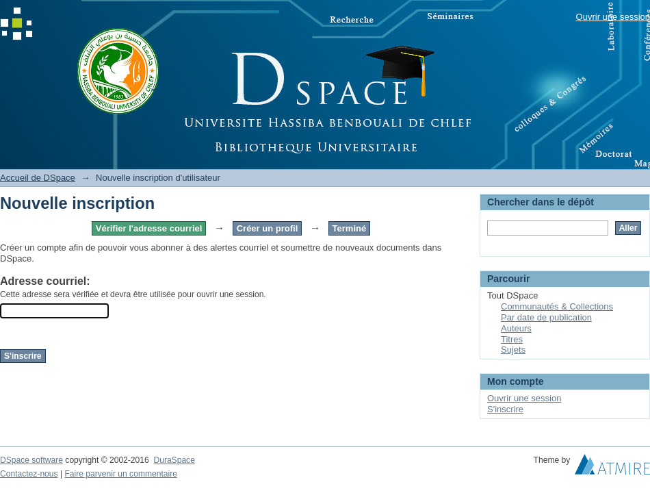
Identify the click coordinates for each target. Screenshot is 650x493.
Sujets (513, 349)
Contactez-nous (29, 474)
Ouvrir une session (613, 17)
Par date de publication (546, 317)
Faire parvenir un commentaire (120, 474)
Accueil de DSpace (37, 178)
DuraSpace (173, 460)
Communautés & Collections (557, 306)
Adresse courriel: (45, 281)
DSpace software (31, 460)
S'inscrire (505, 409)
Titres (512, 339)
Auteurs (516, 328)
